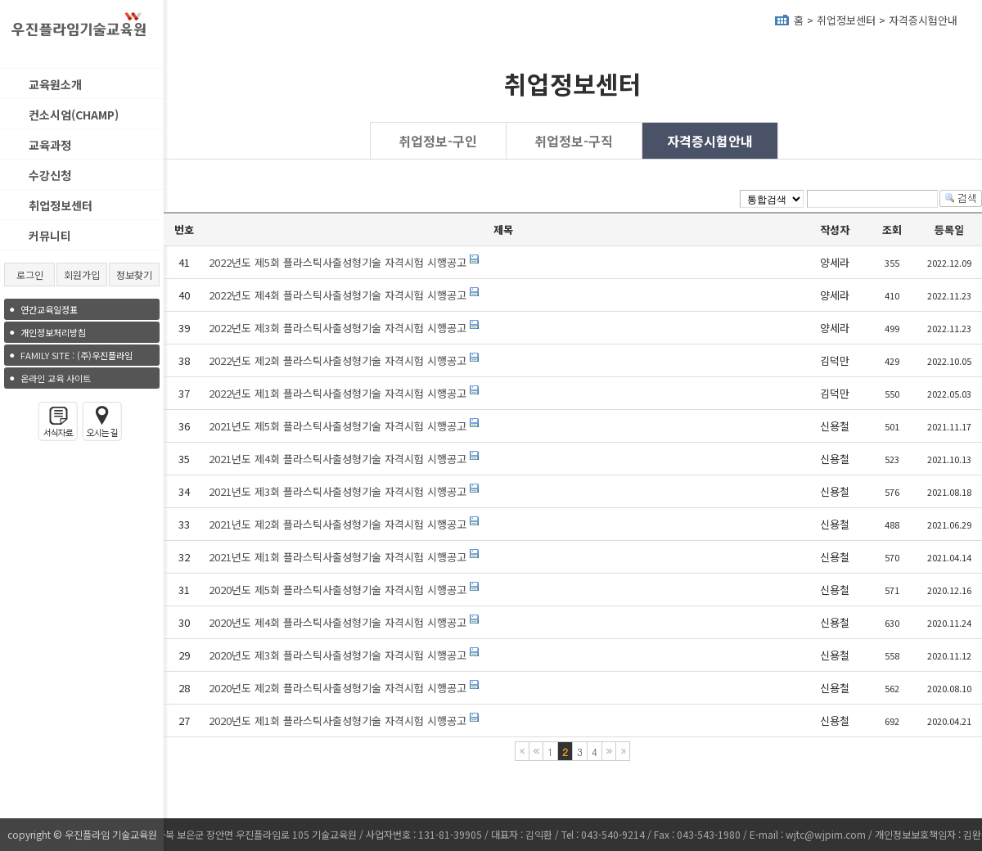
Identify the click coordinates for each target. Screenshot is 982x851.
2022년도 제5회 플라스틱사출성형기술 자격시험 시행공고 (337, 262)
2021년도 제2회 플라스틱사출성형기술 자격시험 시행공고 (337, 524)
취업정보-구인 (438, 141)
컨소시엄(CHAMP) (74, 114)
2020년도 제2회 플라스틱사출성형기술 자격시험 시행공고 (339, 688)
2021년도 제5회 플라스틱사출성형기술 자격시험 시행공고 (337, 426)
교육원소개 (55, 84)
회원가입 (82, 274)
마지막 (622, 751)
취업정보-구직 (573, 141)
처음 (522, 751)
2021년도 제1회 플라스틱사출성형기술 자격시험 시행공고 (337, 557)
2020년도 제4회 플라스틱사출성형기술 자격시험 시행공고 (337, 622)
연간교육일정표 (49, 309)
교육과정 (50, 145)
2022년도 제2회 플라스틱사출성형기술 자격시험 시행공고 (337, 360)
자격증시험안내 (923, 20)
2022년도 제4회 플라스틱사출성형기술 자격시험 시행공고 (337, 295)
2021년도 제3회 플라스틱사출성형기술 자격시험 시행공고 (337, 491)
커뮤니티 (50, 235)
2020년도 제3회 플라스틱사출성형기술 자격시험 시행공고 (339, 655)
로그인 (29, 274)
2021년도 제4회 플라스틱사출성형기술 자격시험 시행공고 (337, 458)
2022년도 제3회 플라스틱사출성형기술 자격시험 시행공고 (337, 327)
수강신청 (50, 175)
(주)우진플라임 (76, 355)
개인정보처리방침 (53, 332)
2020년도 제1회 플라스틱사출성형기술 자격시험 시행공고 (339, 720)
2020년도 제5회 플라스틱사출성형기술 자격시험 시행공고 (337, 589)
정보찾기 (134, 274)
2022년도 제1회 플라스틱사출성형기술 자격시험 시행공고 (337, 393)
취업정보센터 (60, 205)
